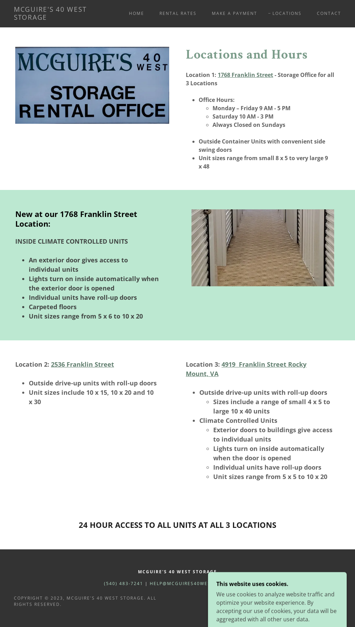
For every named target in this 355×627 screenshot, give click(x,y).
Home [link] (136, 13)
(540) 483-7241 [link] (123, 583)
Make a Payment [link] (234, 13)
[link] (57, 17)
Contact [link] (329, 13)
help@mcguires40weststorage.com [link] (200, 583)
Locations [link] (287, 13)
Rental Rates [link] (178, 13)
